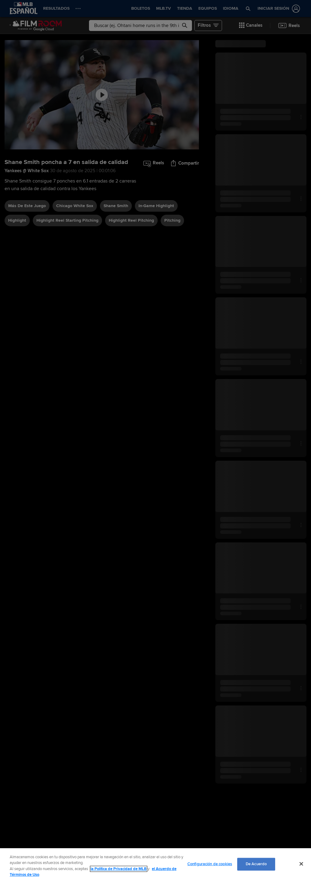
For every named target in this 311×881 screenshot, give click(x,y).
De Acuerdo (256, 864)
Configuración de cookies (209, 864)
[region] (155, 864)
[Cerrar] (301, 863)
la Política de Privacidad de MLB (119, 868)
